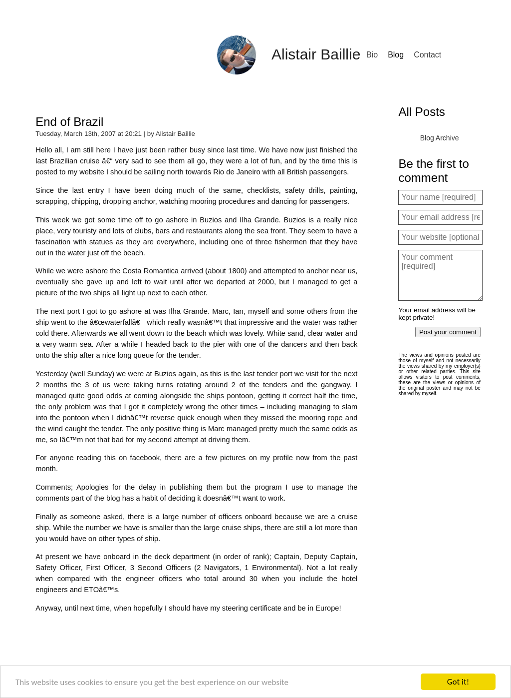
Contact (427, 54)
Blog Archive (439, 138)
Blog (396, 54)
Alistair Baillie (315, 54)
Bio (372, 54)
